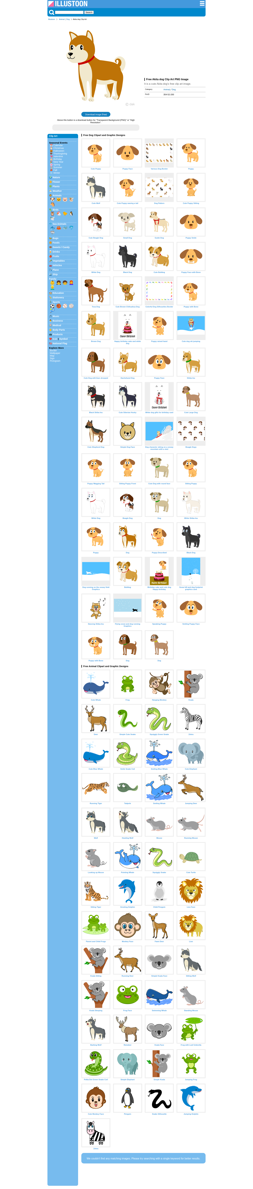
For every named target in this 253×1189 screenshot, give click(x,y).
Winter (56, 173)
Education (58, 293)
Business (58, 320)
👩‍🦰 (71, 282)
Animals (56, 195)
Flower (56, 182)
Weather (57, 191)
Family (52, 279)
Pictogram (55, 361)
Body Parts (59, 330)
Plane (56, 270)
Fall (55, 170)
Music (56, 316)
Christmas (58, 148)
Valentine (58, 156)
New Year (58, 162)
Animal (62, 19)
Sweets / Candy (61, 247)
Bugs (55, 238)
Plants (56, 186)
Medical (57, 325)
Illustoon (51, 19)
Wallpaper (55, 353)
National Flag (60, 343)
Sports (56, 302)
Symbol (63, 339)
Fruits (56, 256)
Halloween (58, 151)
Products (58, 334)
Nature (56, 177)
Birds (56, 209)
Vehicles (57, 265)
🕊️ (52, 218)
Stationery (58, 297)
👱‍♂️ (52, 287)
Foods (56, 242)
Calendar (58, 145)
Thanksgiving (60, 153)
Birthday (57, 159)
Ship (55, 274)
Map (52, 355)
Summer (57, 167)
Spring (56, 164)
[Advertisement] (175, 49)
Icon (55, 339)
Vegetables (59, 260)
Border (53, 350)
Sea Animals (59, 224)
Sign (52, 358)
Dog (68, 19)
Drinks (56, 251)
